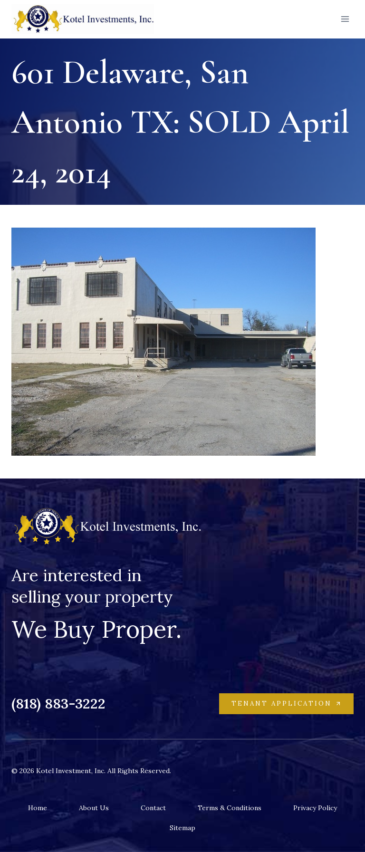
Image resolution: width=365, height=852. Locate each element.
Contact (153, 808)
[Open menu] (345, 18)
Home (37, 808)
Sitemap (182, 827)
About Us (94, 808)
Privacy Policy (315, 808)
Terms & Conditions (229, 808)
